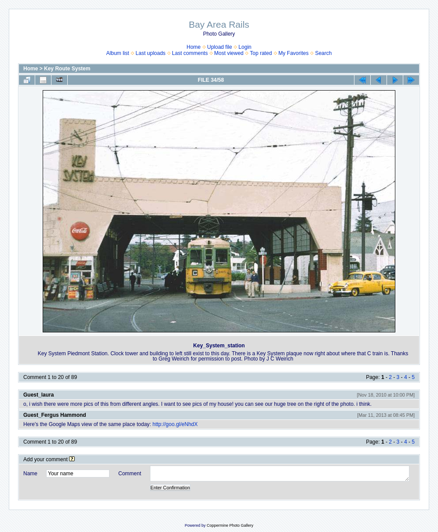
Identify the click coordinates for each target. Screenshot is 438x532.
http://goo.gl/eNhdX (175, 424)
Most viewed (229, 53)
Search (323, 53)
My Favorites (293, 53)
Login (244, 47)
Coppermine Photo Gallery (230, 525)
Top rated (261, 53)
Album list (117, 53)
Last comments (190, 53)
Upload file (219, 47)
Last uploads (150, 53)
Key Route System (67, 69)
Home (193, 47)
